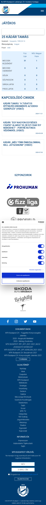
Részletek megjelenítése (35, 269)
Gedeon (23, 391)
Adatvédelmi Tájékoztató (23, 443)
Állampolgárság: (7, 44)
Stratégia (23, 386)
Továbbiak (23, 359)
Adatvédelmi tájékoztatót (28, 474)
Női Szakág (23, 417)
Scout (23, 408)
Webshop (23, 422)
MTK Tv (23, 411)
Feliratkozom (23, 479)
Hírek (23, 371)
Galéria (23, 394)
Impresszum (23, 440)
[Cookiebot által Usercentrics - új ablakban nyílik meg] (34, 222)
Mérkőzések (23, 377)
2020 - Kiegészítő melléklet (23, 338)
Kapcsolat (23, 431)
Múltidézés (23, 383)
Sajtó (23, 405)
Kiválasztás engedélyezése (23, 281)
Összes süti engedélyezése (23, 275)
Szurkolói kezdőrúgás (23, 400)
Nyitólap (23, 369)
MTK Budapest (23, 380)
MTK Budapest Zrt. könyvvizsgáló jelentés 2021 (23, 355)
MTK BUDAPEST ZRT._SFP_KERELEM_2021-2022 (23, 350)
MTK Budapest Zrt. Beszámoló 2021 (23, 353)
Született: (5, 41)
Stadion (23, 425)
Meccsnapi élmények (23, 397)
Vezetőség (23, 388)
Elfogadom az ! (24, 474)
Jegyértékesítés (23, 420)
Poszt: (4, 48)
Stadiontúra (23, 403)
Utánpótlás (23, 414)
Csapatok (23, 374)
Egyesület (23, 428)
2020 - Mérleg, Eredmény (23, 341)
